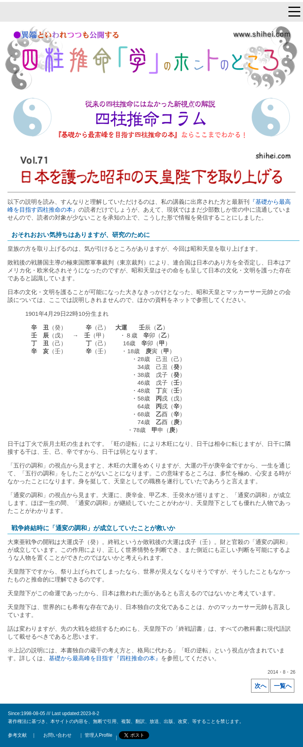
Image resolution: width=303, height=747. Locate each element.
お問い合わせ (57, 735)
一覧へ (283, 685)
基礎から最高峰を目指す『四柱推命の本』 (105, 658)
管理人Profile (97, 735)
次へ (260, 685)
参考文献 (17, 735)
